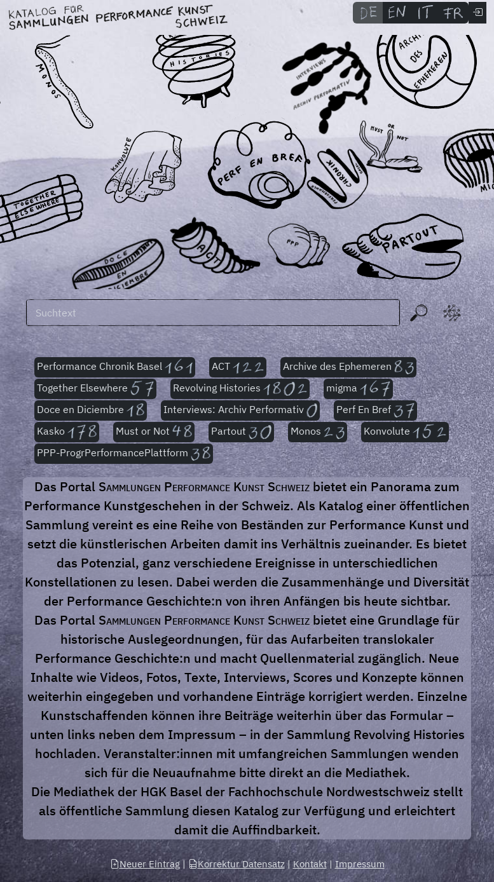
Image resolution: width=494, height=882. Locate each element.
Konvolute (405, 432)
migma (358, 388)
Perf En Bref (375, 410)
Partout (241, 432)
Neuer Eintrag (145, 864)
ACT (238, 367)
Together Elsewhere (95, 388)
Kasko (67, 432)
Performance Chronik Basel (115, 367)
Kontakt (310, 864)
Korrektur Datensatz (236, 864)
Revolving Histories (240, 388)
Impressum (360, 864)
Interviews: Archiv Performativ (240, 410)
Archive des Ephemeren (349, 367)
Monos (318, 432)
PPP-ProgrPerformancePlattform (124, 453)
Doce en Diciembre (90, 410)
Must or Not (154, 432)
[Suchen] (213, 312)
